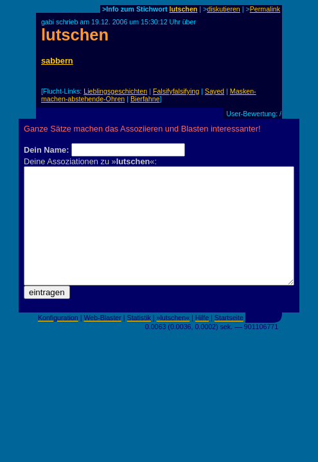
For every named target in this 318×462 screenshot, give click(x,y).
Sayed (214, 91)
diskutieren (223, 9)
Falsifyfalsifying (176, 91)
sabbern (57, 60)
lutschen (184, 9)
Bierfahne (145, 99)
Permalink (265, 9)
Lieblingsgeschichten (115, 91)
